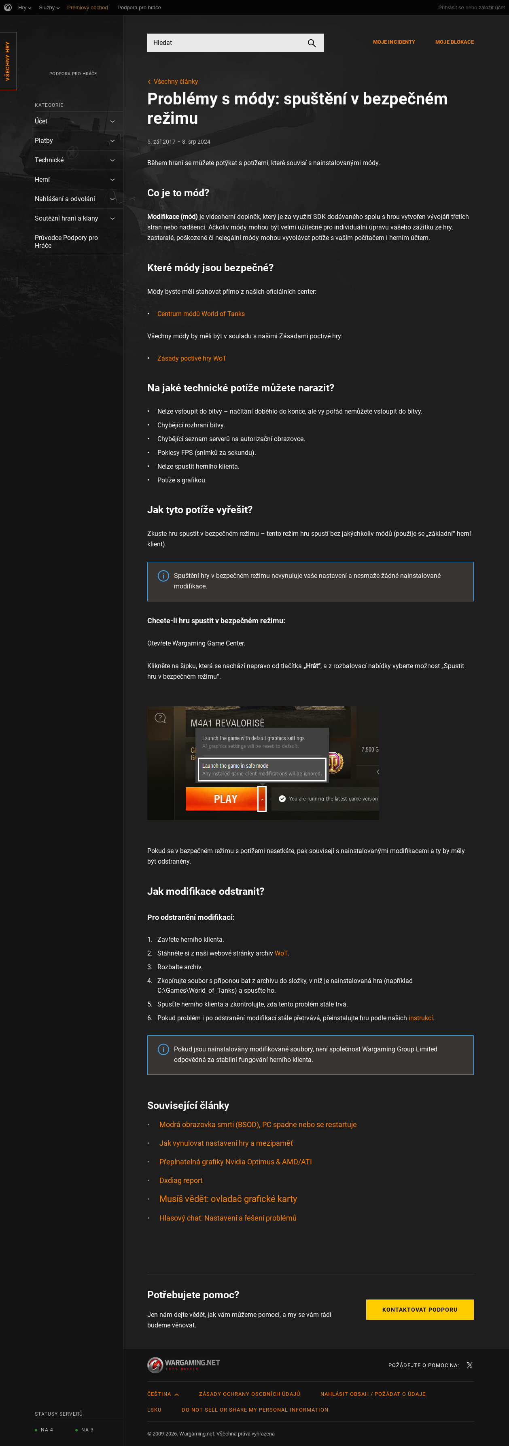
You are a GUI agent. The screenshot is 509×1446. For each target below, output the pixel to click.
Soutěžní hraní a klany (66, 218)
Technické (49, 160)
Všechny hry (7, 61)
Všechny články (176, 81)
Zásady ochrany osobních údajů (249, 1394)
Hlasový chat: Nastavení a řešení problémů (228, 1218)
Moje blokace (454, 42)
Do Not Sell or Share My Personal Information (255, 1410)
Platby (44, 140)
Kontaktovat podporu (420, 1309)
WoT (281, 953)
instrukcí (421, 1018)
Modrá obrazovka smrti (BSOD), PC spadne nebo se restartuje (258, 1124)
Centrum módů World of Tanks (201, 314)
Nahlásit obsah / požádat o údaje (373, 1394)
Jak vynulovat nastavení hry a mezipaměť (226, 1143)
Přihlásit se (451, 7)
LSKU (154, 1410)
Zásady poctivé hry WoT (192, 358)
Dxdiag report (181, 1180)
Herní (42, 179)
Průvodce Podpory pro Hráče (66, 241)
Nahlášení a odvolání (65, 199)
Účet (41, 121)
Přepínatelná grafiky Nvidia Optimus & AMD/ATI (235, 1161)
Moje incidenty (394, 42)
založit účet (492, 7)
